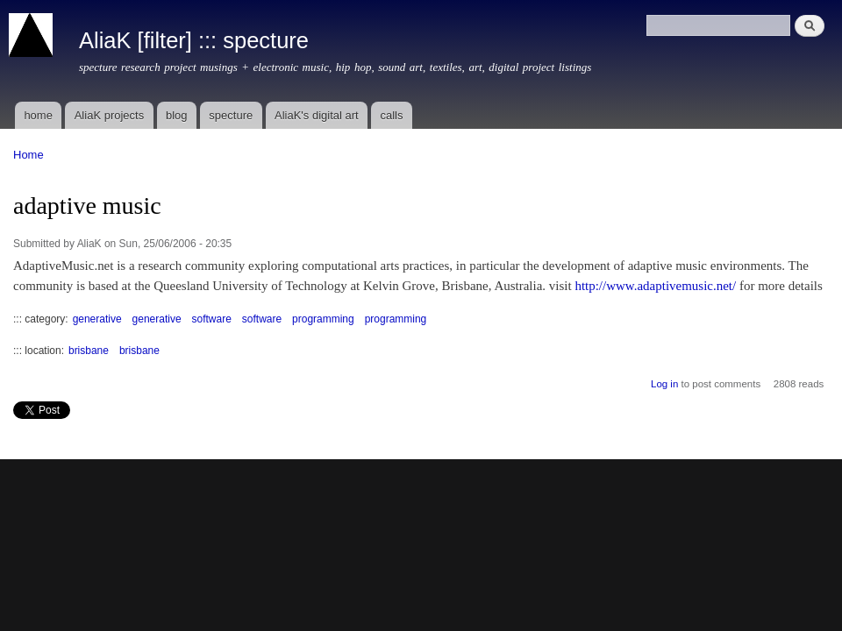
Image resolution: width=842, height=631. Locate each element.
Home (28, 154)
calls (391, 115)
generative (97, 319)
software (212, 319)
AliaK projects (109, 115)
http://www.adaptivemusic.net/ (655, 286)
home (38, 115)
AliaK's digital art (317, 115)
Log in (664, 384)
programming (323, 319)
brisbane (88, 350)
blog (177, 115)
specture (231, 115)
